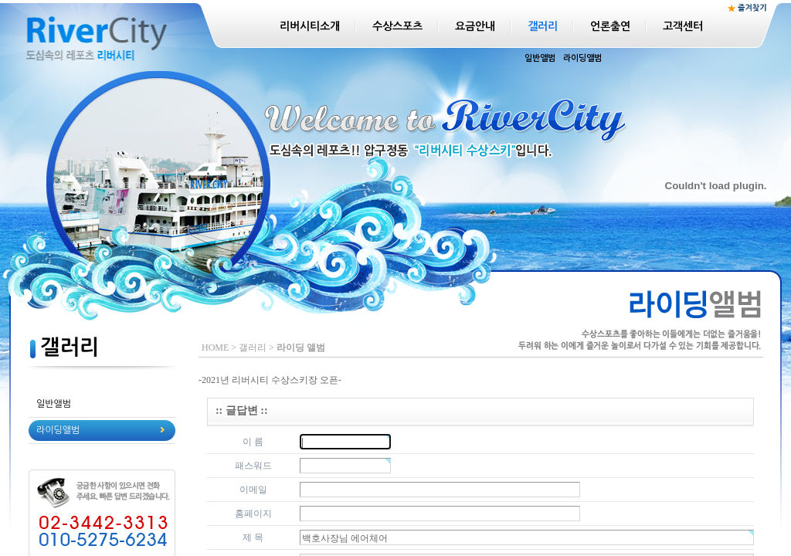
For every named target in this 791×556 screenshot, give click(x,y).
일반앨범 (540, 58)
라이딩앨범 (582, 58)
